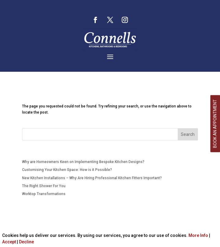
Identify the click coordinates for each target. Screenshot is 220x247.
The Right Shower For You (43, 186)
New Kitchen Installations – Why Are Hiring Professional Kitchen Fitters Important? (92, 178)
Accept (9, 241)
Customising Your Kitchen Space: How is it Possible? (67, 170)
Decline (26, 241)
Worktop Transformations (43, 194)
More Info (198, 235)
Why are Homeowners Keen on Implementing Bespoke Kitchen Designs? (83, 162)
